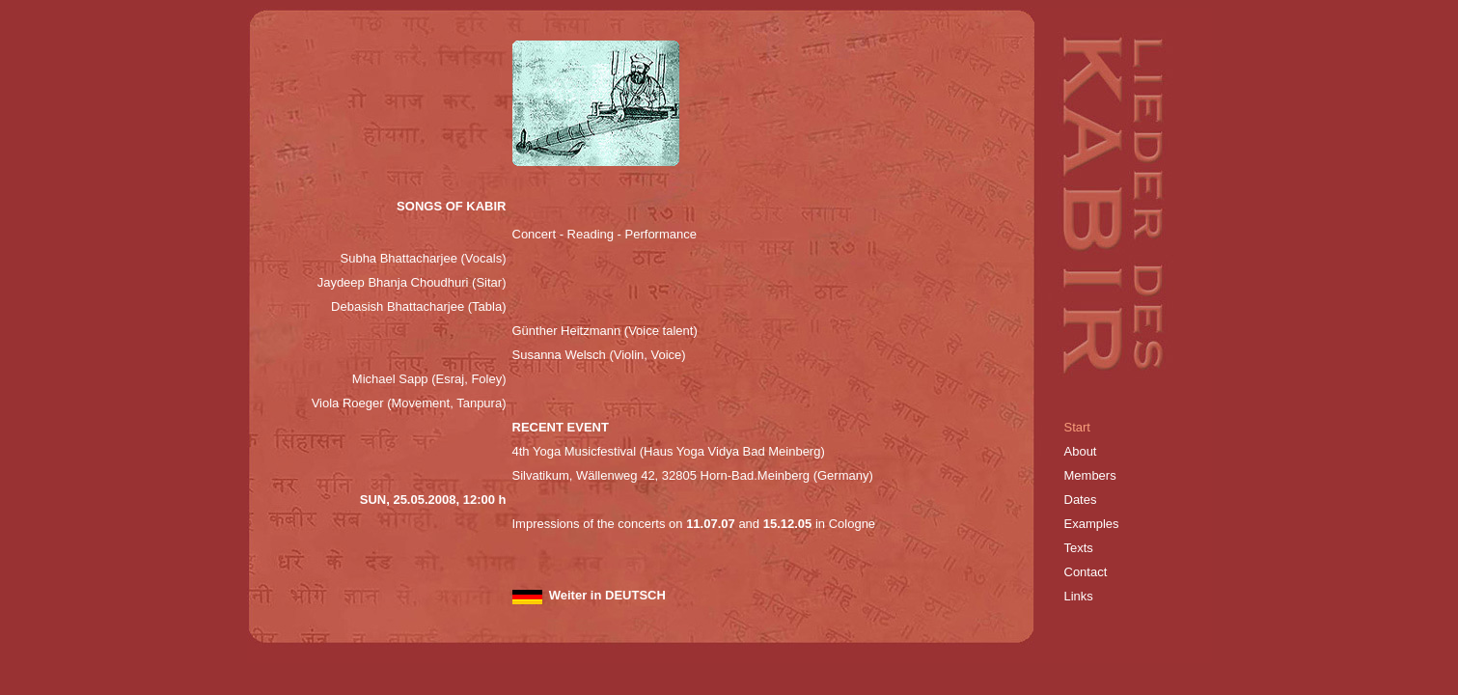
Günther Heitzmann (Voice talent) (605, 330)
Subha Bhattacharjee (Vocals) (424, 258)
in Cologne (845, 523)
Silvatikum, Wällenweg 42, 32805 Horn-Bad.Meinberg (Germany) (692, 475)
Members (1090, 475)
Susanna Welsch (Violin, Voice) (599, 355)
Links (1080, 596)
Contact (1086, 572)
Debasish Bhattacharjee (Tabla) (418, 306)
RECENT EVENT (560, 427)
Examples (1091, 523)
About (1080, 451)
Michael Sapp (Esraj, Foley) (429, 379)
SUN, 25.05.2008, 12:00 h (433, 499)
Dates (1080, 499)
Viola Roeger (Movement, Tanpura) (409, 403)
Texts (1078, 548)
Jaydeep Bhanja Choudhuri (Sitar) (412, 282)
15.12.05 (787, 523)
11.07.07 (709, 523)
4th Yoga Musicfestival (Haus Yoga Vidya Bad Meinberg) (668, 451)
